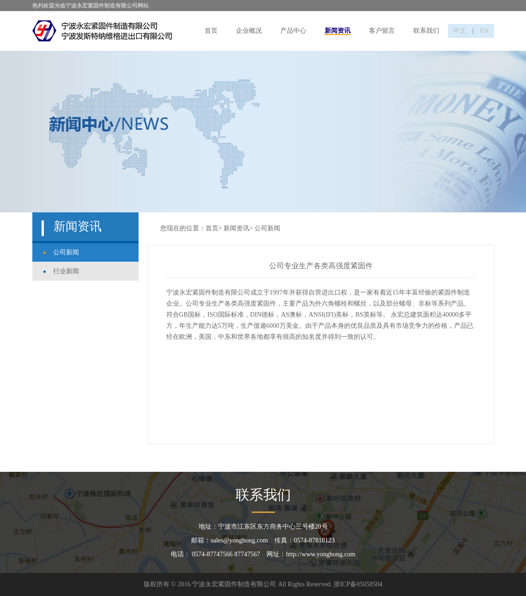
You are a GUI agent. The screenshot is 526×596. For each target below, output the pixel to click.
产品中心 (293, 30)
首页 (211, 30)
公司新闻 (66, 252)
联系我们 (426, 30)
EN (484, 30)
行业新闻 (66, 271)
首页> (214, 228)
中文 (459, 30)
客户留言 (382, 30)
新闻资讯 (338, 30)
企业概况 (249, 30)
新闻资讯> (238, 228)
